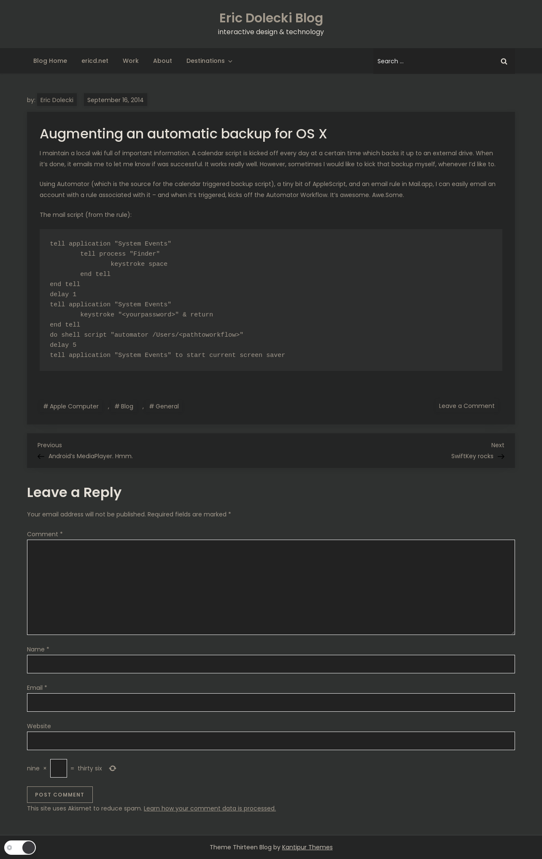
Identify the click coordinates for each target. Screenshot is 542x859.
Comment (45, 534)
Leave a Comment (468, 405)
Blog (127, 406)
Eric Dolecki (56, 100)
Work (131, 61)
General (167, 406)
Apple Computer (74, 406)
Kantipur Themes (307, 847)
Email (37, 687)
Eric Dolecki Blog (271, 18)
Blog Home (50, 61)
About (162, 61)
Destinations (210, 61)
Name (38, 649)
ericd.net (94, 61)
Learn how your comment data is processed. (210, 808)
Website (39, 726)
